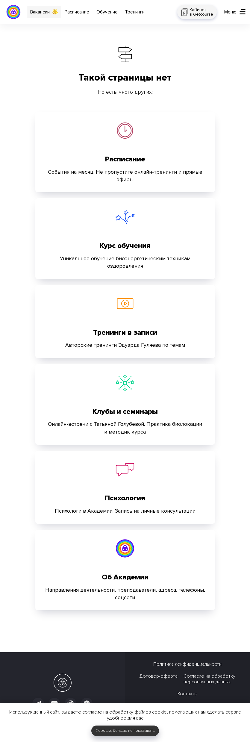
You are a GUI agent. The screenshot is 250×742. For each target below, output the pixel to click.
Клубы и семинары (125, 411)
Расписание (125, 159)
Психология (125, 498)
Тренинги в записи (125, 332)
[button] (235, 12)
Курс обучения (125, 245)
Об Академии (125, 577)
